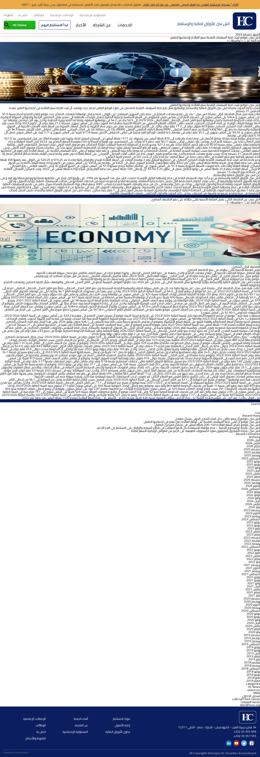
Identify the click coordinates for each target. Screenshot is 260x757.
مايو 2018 (253, 677)
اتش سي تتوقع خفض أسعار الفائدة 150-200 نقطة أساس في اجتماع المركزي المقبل (207, 425)
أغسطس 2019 (250, 644)
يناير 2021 (254, 595)
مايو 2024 (253, 498)
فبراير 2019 (253, 656)
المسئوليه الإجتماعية (92, 15)
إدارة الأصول (122, 725)
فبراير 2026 (253, 446)
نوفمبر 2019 (252, 638)
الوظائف (39, 15)
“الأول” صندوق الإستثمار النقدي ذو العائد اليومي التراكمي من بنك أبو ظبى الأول (190, 4)
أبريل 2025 (253, 470)
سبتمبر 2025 (252, 455)
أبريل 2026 (253, 440)
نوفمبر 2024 (252, 482)
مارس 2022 (252, 556)
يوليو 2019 (253, 647)
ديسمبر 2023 (251, 510)
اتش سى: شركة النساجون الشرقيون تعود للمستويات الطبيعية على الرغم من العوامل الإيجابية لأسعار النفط (195, 431)
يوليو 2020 (253, 613)
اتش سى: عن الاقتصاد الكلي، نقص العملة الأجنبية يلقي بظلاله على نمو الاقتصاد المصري (205, 199)
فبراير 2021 (253, 592)
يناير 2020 (254, 632)
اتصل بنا (23, 15)
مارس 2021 (252, 589)
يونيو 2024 (253, 495)
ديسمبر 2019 (251, 635)
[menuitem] (8, 15)
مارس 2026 (252, 443)
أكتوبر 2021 (252, 568)
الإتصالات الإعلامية (62, 15)
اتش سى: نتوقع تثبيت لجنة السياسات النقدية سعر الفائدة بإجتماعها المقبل (215, 37)
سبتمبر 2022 (252, 543)
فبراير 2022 (253, 559)
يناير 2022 (254, 562)
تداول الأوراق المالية (117, 732)
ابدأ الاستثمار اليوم (54, 25)
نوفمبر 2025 (252, 452)
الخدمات (125, 25)
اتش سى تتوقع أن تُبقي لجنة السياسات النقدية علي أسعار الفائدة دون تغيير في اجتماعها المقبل (202, 422)
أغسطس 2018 (250, 668)
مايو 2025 (253, 467)
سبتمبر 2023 (252, 516)
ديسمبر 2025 (251, 449)
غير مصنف (228, 196)
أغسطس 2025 (250, 458)
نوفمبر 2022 (252, 540)
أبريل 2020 (253, 623)
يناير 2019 (254, 659)
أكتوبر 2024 (252, 485)
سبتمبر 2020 (252, 607)
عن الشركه (102, 25)
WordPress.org (250, 705)
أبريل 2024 (253, 501)
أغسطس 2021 (250, 574)
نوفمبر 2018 (252, 662)
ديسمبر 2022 (251, 537)
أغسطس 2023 (250, 519)
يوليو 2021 (253, 577)
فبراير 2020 (253, 629)
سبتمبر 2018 (252, 665)
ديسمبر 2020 (251, 598)
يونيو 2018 (253, 674)
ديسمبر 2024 (251, 479)
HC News (254, 196)
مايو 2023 (253, 528)
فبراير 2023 (253, 534)
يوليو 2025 (253, 461)
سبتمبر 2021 (252, 571)
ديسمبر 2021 (251, 565)
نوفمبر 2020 (252, 601)
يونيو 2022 (253, 549)
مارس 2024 (252, 504)
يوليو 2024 (253, 492)
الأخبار (81, 25)
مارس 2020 (252, 626)
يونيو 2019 (253, 650)
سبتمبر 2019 (252, 641)
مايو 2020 (253, 620)
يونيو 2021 (253, 580)
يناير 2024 (254, 507)
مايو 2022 (253, 553)
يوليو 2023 (253, 522)
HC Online (20, 25)
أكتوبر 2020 (252, 604)
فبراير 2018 (253, 680)
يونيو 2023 (253, 525)
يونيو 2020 (253, 616)
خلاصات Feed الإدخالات (246, 699)
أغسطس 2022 (250, 546)
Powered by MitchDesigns (16, 752)
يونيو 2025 (253, 464)
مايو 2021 (253, 583)
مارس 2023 (252, 531)
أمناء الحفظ (81, 719)
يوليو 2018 (253, 671)
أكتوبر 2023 (252, 513)
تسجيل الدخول (251, 696)
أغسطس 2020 (250, 610)
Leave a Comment (185, 196)
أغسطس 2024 (250, 489)
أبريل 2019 (253, 653)
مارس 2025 (252, 473)
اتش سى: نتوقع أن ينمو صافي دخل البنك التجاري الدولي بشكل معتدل (217, 418)
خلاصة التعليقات (250, 702)
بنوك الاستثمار (121, 719)
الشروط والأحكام (35, 738)
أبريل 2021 (253, 586)
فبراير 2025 (253, 476)
